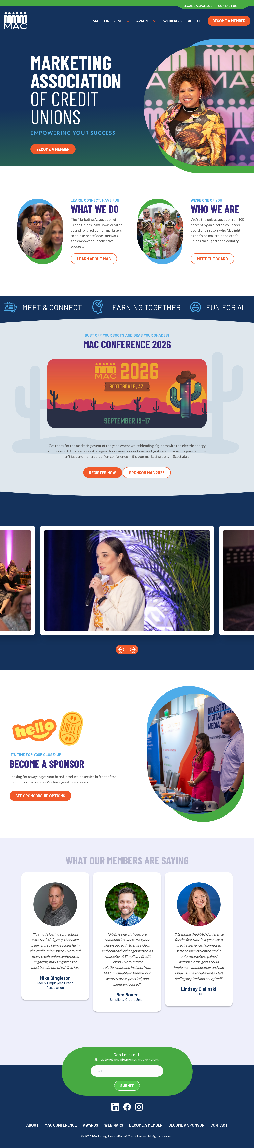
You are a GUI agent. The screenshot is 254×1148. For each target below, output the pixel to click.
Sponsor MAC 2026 (147, 472)
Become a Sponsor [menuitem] (197, 5)
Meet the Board (212, 258)
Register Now (102, 472)
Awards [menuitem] (90, 1125)
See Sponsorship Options (40, 795)
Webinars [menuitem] (113, 1125)
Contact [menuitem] (219, 1125)
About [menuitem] (32, 1125)
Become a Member (229, 20)
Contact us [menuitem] (227, 5)
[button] (120, 649)
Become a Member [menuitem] (146, 1125)
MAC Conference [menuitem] (61, 1125)
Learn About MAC (94, 258)
